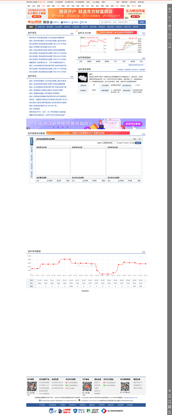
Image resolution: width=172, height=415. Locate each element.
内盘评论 (67, 27)
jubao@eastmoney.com (130, 397)
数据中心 (67, 22)
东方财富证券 (69, 2)
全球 (68, 6)
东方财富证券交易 (57, 388)
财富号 (134, 6)
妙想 (88, 2)
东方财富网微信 (72, 385)
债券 (107, 6)
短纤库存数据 (34, 251)
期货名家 (110, 27)
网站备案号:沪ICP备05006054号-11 (67, 401)
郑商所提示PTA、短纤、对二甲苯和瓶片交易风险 (47, 112)
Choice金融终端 (44, 393)
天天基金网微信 (109, 385)
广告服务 (62, 405)
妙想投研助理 (43, 391)
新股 (43, 6)
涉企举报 (169, 396)
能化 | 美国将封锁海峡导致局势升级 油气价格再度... (48, 96)
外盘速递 (76, 27)
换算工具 (127, 27)
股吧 (117, 6)
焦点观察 (58, 27)
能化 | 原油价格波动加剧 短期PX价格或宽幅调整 (47, 50)
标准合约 (135, 69)
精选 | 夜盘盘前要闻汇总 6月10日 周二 (43, 106)
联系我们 (83, 405)
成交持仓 (119, 27)
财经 (28, 6)
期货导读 (41, 27)
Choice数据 (95, 2)
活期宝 (96, 388)
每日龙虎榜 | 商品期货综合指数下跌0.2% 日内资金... (48, 53)
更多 (72, 33)
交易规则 (142, 69)
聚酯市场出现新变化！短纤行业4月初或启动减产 (47, 115)
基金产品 (97, 391)
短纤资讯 (32, 33)
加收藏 (35, 2)
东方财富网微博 (72, 382)
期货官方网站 (137, 388)
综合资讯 (84, 27)
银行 (92, 6)
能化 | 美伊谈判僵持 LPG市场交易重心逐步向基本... (48, 41)
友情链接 (130, 405)
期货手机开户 (137, 382)
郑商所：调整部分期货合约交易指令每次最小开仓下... (49, 99)
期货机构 (101, 27)
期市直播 (93, 27)
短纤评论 (32, 76)
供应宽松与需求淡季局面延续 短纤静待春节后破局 (48, 103)
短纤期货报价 (84, 57)
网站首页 (29, 2)
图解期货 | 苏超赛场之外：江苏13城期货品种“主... (47, 62)
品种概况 (120, 69)
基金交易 (97, 385)
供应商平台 (72, 405)
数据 (63, 6)
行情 (58, 6)
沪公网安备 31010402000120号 (89, 401)
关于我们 (42, 405)
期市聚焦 (50, 27)
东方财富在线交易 (57, 385)
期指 (48, 6)
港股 (77, 6)
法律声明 (102, 405)
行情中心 (56, 22)
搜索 (139, 6)
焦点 (33, 6)
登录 (117, 2)
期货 (82, 6)
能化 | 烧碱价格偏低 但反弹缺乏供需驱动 (44, 93)
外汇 (87, 6)
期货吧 (135, 27)
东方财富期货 (125, 379)
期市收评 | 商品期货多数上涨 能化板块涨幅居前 (46, 38)
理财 (102, 6)
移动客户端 (41, 2)
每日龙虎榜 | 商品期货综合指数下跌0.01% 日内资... (48, 56)
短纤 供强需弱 (34, 109)
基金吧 (123, 6)
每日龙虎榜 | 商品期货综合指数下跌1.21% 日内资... (48, 44)
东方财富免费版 (44, 382)
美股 (73, 6)
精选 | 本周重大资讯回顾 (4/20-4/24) (42, 47)
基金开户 (97, 382)
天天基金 (85, 379)
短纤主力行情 (84, 33)
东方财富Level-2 (44, 385)
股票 (38, 6)
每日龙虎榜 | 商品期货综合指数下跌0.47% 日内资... (48, 59)
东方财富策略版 (44, 388)
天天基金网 (58, 2)
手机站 (75, 22)
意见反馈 (169, 402)
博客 (128, 6)
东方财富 (30, 379)
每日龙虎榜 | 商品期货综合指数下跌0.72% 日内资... (48, 72)
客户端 (84, 22)
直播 (112, 6)
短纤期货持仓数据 (36, 133)
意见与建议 (70, 388)
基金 (97, 6)
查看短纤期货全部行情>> (137, 65)
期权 (53, 6)
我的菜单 (124, 2)
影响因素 (128, 69)
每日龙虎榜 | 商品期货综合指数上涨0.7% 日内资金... (48, 69)
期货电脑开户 (137, 385)
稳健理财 (97, 393)
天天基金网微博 (109, 382)
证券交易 (133, 2)
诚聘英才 (92, 405)
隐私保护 (111, 405)
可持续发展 (52, 405)
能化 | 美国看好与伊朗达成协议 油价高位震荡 (46, 90)
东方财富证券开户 (57, 382)
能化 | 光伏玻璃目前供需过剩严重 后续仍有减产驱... (48, 66)
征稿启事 (120, 405)
